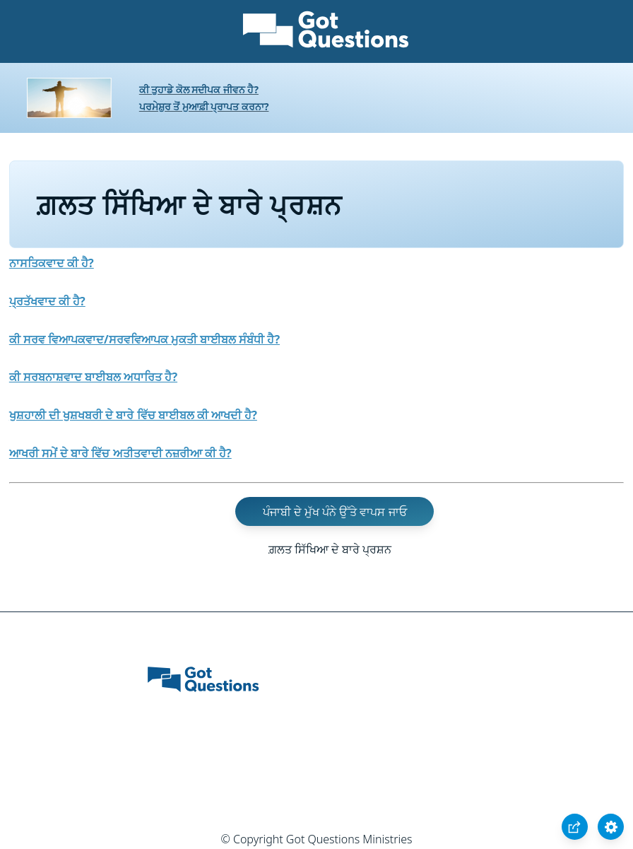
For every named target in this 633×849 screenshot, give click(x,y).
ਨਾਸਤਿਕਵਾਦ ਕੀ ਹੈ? (51, 263)
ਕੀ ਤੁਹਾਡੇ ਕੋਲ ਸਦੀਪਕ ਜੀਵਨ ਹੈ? (199, 89)
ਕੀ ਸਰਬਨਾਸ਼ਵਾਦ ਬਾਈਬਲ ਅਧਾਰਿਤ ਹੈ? (93, 377)
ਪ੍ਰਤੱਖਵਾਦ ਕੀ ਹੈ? (47, 301)
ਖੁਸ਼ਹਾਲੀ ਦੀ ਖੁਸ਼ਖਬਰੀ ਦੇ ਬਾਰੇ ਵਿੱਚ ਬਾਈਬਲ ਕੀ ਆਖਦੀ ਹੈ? (133, 415)
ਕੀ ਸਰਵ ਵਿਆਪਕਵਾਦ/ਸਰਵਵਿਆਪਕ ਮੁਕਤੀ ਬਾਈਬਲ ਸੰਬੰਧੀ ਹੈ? (144, 339)
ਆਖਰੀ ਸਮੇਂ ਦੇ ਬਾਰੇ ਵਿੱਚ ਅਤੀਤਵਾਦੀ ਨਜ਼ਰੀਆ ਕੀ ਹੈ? (120, 453)
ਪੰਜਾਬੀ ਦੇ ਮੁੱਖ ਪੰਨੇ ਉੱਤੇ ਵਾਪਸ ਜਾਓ (335, 512)
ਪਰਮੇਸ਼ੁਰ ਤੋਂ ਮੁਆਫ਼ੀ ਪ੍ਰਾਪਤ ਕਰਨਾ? (204, 106)
